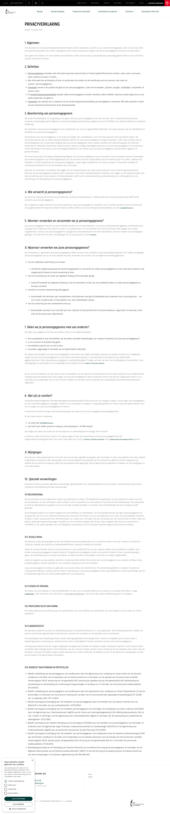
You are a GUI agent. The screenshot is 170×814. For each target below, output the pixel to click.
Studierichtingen (57, 12)
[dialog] (18, 785)
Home (91, 777)
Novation (73, 805)
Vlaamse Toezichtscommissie (97, 439)
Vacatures (129, 12)
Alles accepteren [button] (18, 799)
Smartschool (81, 3)
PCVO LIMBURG (130, 3)
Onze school (95, 3)
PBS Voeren (117, 3)
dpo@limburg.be (128, 208)
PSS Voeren (38, 805)
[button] (18, 809)
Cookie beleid (59, 805)
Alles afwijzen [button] (18, 804)
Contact (106, 3)
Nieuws (40, 12)
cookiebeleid (30, 597)
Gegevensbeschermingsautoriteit (40, 442)
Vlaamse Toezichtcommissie (97, 363)
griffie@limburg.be (48, 423)
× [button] (32, 760)
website (94, 234)
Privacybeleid (48, 805)
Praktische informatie (81, 12)
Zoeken (42, 3)
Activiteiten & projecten (107, 12)
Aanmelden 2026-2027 (150, 12)
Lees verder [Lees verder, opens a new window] (17, 776)
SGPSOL (141, 3)
